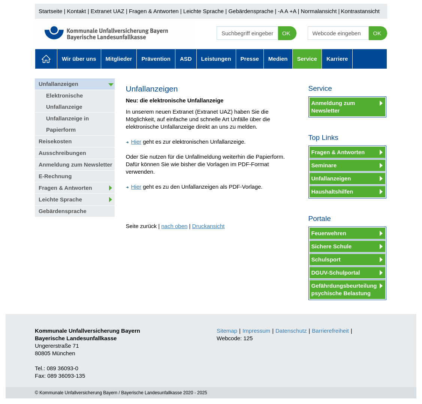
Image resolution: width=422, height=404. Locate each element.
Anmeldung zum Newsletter (75, 164)
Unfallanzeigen (58, 84)
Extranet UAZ (107, 11)
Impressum (256, 330)
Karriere (337, 59)
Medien (278, 59)
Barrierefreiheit (330, 330)
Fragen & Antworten (154, 11)
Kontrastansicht (360, 11)
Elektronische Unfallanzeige (64, 101)
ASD (186, 59)
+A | (293, 11)
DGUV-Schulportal (335, 272)
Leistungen (216, 59)
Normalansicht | (320, 11)
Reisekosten (55, 141)
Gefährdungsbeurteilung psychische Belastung (344, 289)
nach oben (174, 226)
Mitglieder (119, 59)
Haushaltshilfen (332, 191)
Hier (134, 141)
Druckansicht (208, 226)
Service (307, 59)
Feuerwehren (328, 233)
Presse (250, 59)
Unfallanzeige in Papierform (67, 124)
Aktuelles (46, 59)
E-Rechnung (55, 176)
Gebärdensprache (250, 11)
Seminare (324, 165)
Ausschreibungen (62, 153)
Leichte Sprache (203, 11)
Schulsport (326, 259)
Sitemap (227, 330)
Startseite (50, 11)
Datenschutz (291, 330)
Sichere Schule (331, 246)
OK (286, 33)
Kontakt (76, 11)
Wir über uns (79, 59)
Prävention (156, 59)
